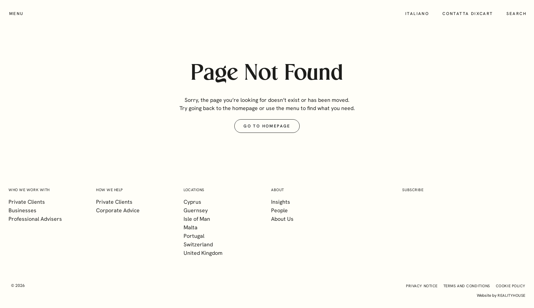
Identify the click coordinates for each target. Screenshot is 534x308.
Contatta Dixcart (467, 13)
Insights (280, 201)
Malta (191, 227)
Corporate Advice (118, 210)
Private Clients (27, 201)
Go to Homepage (267, 126)
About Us (282, 218)
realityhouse (511, 295)
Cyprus (192, 201)
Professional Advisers (35, 218)
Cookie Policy (510, 285)
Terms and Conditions (466, 285)
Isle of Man (197, 218)
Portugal (194, 236)
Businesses (22, 210)
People (279, 210)
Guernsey (196, 210)
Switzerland (198, 244)
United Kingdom (203, 253)
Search (516, 13)
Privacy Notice (422, 285)
